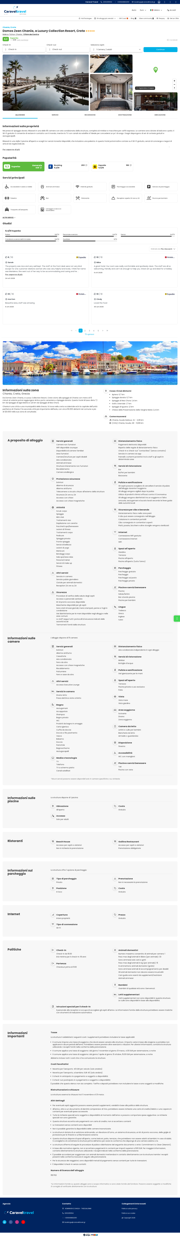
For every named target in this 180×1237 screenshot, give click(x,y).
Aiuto (134, 10)
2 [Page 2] (84, 330)
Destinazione (125, 115)
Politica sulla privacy (129, 1209)
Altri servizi (9, 217)
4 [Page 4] (93, 330)
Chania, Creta (9, 27)
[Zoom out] (174, 84)
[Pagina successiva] (103, 331)
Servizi (55, 115)
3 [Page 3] (89, 330)
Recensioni (90, 115)
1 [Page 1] (80, 330)
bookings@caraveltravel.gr (144, 2)
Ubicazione (160, 115)
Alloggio (20, 115)
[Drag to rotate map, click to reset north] (174, 88)
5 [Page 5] (98, 330)
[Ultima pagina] (107, 331)
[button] (156, 70)
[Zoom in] (174, 81)
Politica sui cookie (128, 1213)
